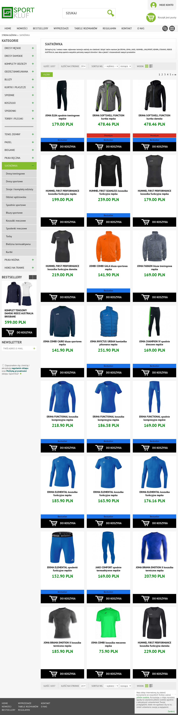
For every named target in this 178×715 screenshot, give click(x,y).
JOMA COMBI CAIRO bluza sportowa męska (62, 343)
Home (8, 28)
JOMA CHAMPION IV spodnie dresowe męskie (154, 343)
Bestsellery (40, 28)
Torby (9, 236)
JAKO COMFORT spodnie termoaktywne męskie (108, 569)
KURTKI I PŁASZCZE (15, 87)
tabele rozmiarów (85, 28)
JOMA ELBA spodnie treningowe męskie (62, 117)
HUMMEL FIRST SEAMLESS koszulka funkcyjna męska (108, 192)
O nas (140, 28)
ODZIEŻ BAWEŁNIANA (16, 71)
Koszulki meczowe (16, 220)
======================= (19, 126)
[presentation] (18, 356)
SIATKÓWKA (11, 165)
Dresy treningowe (15, 173)
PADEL (8, 142)
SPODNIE (9, 95)
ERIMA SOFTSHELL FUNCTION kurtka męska (108, 117)
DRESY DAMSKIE (14, 55)
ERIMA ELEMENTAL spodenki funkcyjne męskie (62, 569)
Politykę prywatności (16, 371)
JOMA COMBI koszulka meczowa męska (108, 644)
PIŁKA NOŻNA (12, 259)
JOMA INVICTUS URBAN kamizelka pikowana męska (108, 343)
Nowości (22, 28)
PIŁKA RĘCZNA (12, 157)
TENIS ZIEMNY (12, 134)
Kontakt (127, 28)
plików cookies (143, 697)
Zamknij (171, 711)
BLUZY (8, 79)
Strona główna (9, 35)
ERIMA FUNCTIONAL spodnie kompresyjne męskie (154, 418)
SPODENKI (10, 110)
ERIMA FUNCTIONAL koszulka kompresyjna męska (62, 418)
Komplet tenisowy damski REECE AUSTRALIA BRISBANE (19, 313)
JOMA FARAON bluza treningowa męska (154, 267)
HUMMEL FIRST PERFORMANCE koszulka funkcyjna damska (62, 267)
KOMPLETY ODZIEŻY (16, 63)
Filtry (47, 74)
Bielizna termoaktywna (18, 244)
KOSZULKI (10, 103)
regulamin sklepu (20, 368)
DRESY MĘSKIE (13, 48)
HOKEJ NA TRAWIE (14, 267)
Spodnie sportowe (16, 205)
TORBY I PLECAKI (14, 118)
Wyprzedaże (61, 28)
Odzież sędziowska (16, 197)
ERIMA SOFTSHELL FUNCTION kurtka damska (154, 117)
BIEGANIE (10, 150)
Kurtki (9, 252)
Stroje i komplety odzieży (19, 189)
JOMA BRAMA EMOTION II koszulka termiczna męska (154, 569)
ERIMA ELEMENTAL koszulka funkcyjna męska (62, 493)
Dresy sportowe (14, 181)
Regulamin (109, 28)
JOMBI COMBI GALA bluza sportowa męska (108, 267)
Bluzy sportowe (14, 212)
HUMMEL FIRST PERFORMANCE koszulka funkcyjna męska (62, 192)
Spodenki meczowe (16, 228)
